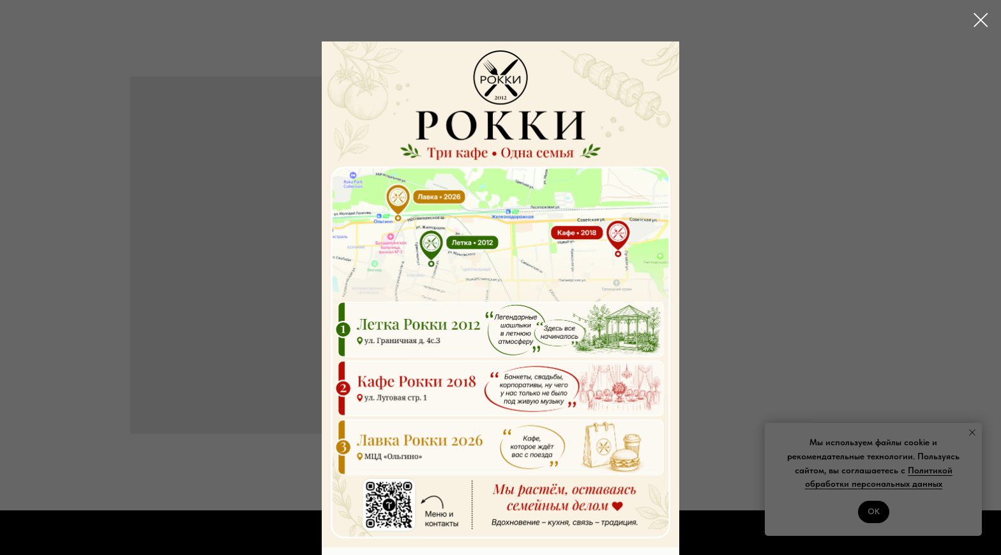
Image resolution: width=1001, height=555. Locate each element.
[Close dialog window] (981, 20)
